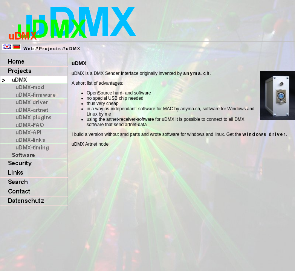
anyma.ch (196, 73)
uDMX (73, 48)
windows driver (264, 134)
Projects (50, 48)
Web (28, 48)
